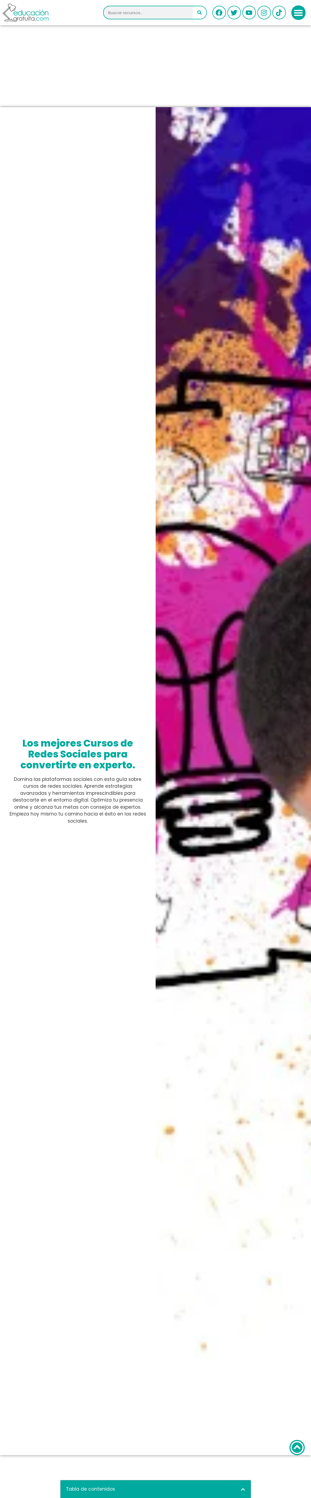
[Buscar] (199, 12)
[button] (298, 12)
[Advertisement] (155, 66)
